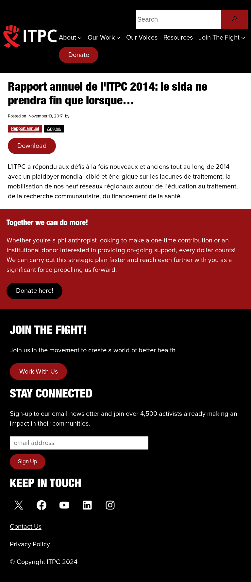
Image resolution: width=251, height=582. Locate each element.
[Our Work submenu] (118, 38)
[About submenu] (80, 38)
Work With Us (38, 371)
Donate (78, 55)
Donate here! (34, 291)
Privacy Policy (30, 544)
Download (32, 146)
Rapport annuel (25, 129)
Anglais (54, 129)
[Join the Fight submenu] (243, 38)
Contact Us (26, 526)
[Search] (234, 19)
